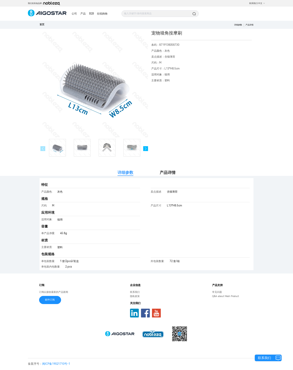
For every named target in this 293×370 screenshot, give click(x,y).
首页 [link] (42, 24)
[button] (145, 148)
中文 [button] (261, 3)
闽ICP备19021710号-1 (56, 363)
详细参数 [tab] (125, 172)
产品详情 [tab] (167, 172)
